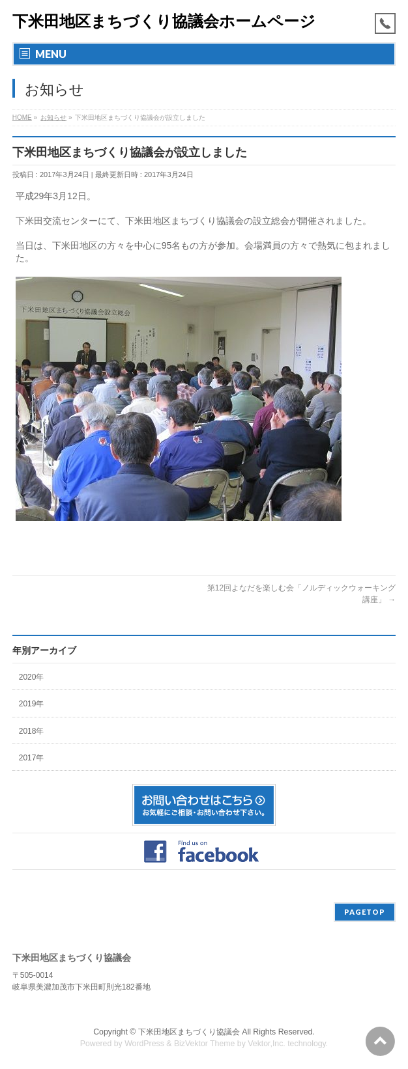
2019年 (31, 703)
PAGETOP (364, 912)
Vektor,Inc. (266, 1043)
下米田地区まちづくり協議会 (189, 1031)
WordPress (144, 1043)
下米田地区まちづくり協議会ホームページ (163, 21)
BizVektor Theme (204, 1043)
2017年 (31, 757)
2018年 (31, 731)
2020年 (31, 677)
